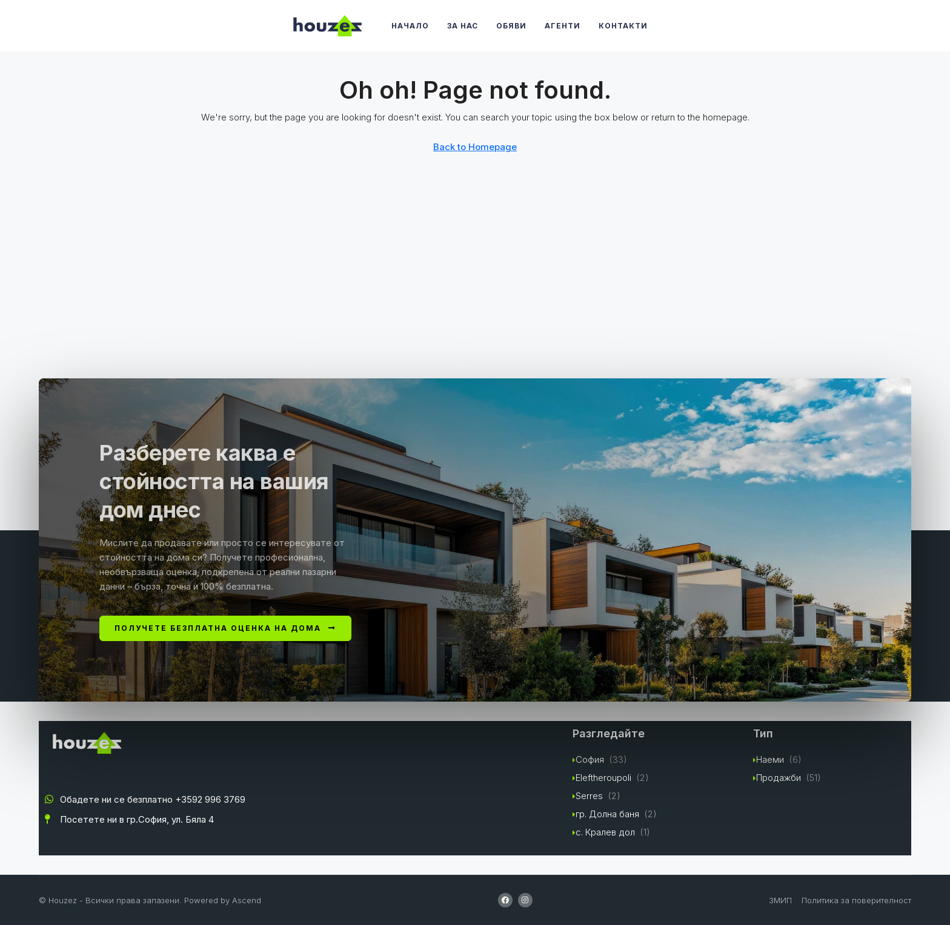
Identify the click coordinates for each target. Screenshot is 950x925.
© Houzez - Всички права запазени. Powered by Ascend (150, 900)
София (590, 759)
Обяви (511, 25)
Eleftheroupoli (603, 777)
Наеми (770, 759)
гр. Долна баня (607, 814)
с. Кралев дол (605, 832)
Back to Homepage (475, 147)
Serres (589, 796)
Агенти (562, 25)
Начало (410, 25)
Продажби (778, 777)
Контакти (623, 25)
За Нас (462, 25)
